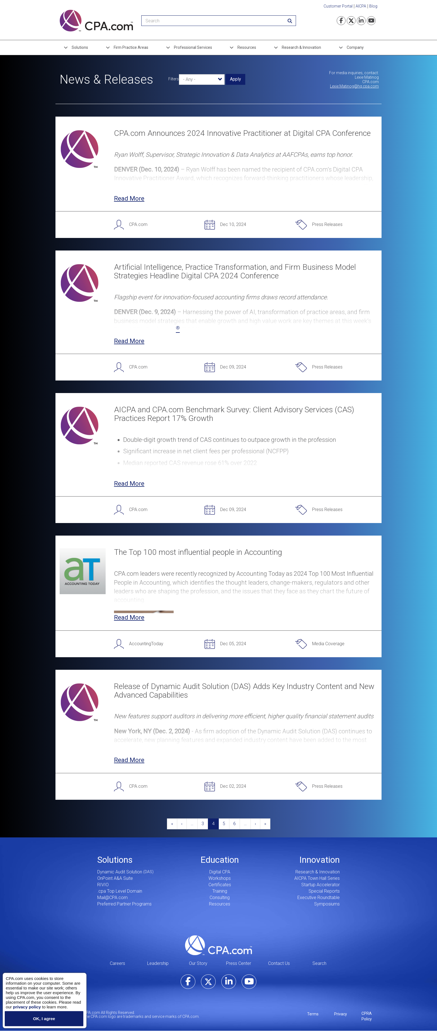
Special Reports (324, 891)
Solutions (80, 47)
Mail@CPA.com (112, 897)
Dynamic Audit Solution (119, 872)
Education (219, 859)
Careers (117, 963)
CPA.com (218, 945)
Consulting (220, 897)
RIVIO (103, 884)
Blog (373, 6)
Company (355, 47)
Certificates (219, 884)
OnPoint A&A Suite (115, 878)
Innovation (319, 859)
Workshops (219, 878)
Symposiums (327, 904)
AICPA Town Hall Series (317, 878)
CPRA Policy (366, 1016)
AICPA (361, 6)
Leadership (158, 963)
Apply (235, 79)
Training (219, 891)
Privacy (340, 1014)
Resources (246, 47)
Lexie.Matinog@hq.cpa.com (354, 86)
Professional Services (193, 47)
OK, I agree (44, 1018)
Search (319, 963)
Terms (313, 1014)
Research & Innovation (301, 47)
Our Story (198, 963)
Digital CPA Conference (147, 329)
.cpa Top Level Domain (119, 891)
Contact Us (279, 963)
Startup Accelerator (320, 884)
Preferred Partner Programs (124, 904)
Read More (129, 198)
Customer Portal (338, 6)
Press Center (238, 963)
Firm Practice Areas (131, 47)
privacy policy (27, 1006)
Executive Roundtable (318, 897)
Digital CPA (219, 872)
